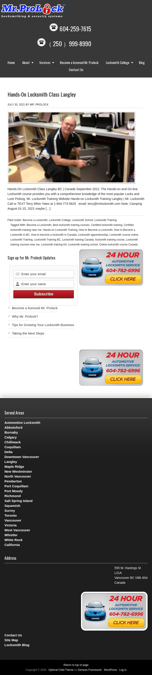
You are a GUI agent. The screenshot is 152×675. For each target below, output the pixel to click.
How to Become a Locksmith (96, 229)
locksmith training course (109, 239)
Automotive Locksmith (22, 422)
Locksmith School (82, 220)
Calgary (10, 437)
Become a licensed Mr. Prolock (79, 62)
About (27, 63)
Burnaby (11, 432)
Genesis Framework (90, 669)
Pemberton (13, 481)
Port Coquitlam (16, 486)
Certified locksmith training (106, 225)
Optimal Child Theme (60, 669)
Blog (142, 62)
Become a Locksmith (35, 220)
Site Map (11, 640)
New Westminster (18, 471)
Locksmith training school (83, 244)
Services (45, 63)
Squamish (12, 506)
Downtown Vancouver (21, 457)
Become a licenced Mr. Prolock (35, 308)
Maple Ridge (14, 466)
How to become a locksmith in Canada (54, 234)
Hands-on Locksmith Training (60, 229)
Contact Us (76, 69)
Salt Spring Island (18, 501)
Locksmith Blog (17, 645)
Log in (122, 669)
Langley (10, 462)
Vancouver (12, 520)
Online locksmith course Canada (118, 244)
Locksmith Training (106, 220)
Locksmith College (118, 63)
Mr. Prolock (42, 11)
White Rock (13, 540)
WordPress (110, 669)
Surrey (9, 510)
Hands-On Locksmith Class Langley (42, 94)
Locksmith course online (124, 234)
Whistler (11, 535)
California (12, 545)
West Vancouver (17, 530)
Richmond (12, 496)
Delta (8, 452)
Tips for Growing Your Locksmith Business (43, 325)
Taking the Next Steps (28, 333)
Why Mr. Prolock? (25, 316)
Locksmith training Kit (53, 244)
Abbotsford (13, 427)
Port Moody (13, 491)
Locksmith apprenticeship (93, 234)
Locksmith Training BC (47, 239)
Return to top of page (76, 665)
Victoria (10, 525)
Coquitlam (12, 447)
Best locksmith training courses (71, 225)
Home (11, 62)
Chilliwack (12, 442)
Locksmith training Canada (78, 239)
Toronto (10, 515)
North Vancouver (17, 476)
